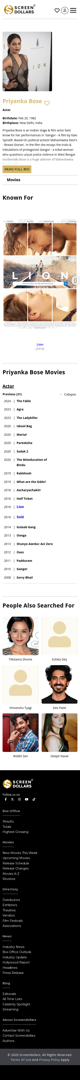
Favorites (57, 10)
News (7, 936)
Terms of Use (21, 1060)
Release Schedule (16, 863)
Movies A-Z (11, 874)
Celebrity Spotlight (16, 1004)
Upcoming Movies (16, 858)
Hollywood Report (16, 962)
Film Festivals (13, 921)
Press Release (13, 973)
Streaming (10, 1009)
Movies (13, 179)
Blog (6, 983)
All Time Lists (12, 999)
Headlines (10, 968)
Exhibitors (10, 905)
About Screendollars (19, 1020)
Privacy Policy (50, 1060)
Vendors (9, 915)
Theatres (9, 910)
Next (75, 280)
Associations (12, 926)
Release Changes (16, 868)
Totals (7, 827)
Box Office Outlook (17, 952)
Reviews (9, 879)
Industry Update (15, 957)
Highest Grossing (15, 832)
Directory (10, 889)
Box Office (11, 811)
